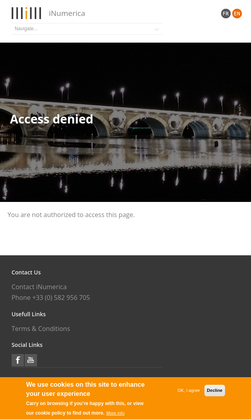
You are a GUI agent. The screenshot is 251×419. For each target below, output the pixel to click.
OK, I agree (188, 390)
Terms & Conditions (41, 328)
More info (115, 413)
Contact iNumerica (39, 286)
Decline (214, 390)
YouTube (31, 360)
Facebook (18, 360)
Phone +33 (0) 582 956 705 (51, 297)
